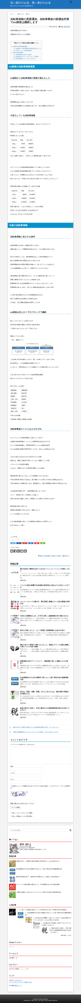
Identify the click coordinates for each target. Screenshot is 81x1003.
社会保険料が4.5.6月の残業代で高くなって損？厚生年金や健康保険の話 (39, 869)
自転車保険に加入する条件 (22, 54)
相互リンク (18, 985)
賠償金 (53, 556)
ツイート (12, 946)
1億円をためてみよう (16, 980)
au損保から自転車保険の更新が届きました (27, 48)
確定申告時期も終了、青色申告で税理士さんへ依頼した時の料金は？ (38, 876)
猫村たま (67, 556)
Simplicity (45, 999)
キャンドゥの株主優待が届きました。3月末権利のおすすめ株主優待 (38, 884)
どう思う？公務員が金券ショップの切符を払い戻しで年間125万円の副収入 (43, 909)
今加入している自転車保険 (22, 50)
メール (12, 773)
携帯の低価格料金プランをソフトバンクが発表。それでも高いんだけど (34, 732)
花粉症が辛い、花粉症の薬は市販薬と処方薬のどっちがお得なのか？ (38, 861)
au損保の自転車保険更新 (19, 46)
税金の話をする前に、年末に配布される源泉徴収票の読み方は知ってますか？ (60, 930)
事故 (41, 556)
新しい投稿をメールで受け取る (22, 816)
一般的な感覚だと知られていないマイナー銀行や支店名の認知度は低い (39, 892)
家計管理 (67, 26)
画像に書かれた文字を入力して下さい (22, 803)
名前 (11, 766)
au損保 (58, 556)
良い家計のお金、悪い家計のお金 (30, 2)
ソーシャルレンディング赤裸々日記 (20, 982)
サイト (12, 779)
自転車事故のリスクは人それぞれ (24, 58)
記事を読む (23, 580)
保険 (61, 26)
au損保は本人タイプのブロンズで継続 (25, 56)
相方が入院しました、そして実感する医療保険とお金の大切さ (42, 630)
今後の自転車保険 (17, 52)
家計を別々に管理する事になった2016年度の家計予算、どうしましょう (34, 727)
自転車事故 (47, 556)
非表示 (36, 43)
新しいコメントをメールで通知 (22, 813)
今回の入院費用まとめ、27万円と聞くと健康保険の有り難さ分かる (44, 616)
